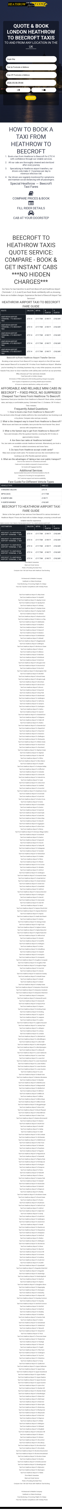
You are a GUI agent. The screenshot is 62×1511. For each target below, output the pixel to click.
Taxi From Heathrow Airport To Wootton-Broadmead (32, 1455)
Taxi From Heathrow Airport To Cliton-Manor (32, 763)
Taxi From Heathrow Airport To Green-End (31, 886)
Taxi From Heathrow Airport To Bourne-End (32, 667)
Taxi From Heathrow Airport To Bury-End (32, 692)
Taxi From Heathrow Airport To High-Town (31, 926)
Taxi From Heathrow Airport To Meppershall (32, 1087)
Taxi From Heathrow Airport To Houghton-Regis (32, 967)
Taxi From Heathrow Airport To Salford (31, 1210)
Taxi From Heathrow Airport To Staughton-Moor (32, 1286)
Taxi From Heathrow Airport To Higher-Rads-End (31, 935)
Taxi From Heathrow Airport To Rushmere (31, 1205)
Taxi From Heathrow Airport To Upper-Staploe (32, 1379)
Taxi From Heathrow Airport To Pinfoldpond (32, 1164)
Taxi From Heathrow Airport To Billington (32, 646)
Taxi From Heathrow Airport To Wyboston (31, 1469)
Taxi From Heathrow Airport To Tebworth (32, 1330)
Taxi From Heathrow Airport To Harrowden (31, 902)
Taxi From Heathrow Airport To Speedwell (31, 1267)
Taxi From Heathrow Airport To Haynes (31, 916)
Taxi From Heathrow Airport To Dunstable (31, 806)
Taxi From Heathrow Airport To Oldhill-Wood (31, 1142)
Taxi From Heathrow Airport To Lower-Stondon (32, 1068)
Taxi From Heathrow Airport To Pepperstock (32, 1156)
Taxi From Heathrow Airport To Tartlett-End (32, 1327)
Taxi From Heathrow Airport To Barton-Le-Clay (32, 621)
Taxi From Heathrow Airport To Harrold (31, 899)
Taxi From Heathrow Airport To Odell (32, 1134)
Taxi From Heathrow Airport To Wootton (32, 1461)
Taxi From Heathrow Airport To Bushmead (31, 697)
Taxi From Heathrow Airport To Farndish (32, 853)
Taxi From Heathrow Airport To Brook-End (31, 686)
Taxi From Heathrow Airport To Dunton (31, 809)
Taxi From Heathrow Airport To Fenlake (32, 858)
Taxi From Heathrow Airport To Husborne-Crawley (32, 976)
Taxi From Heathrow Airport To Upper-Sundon (32, 1385)
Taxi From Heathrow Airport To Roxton (31, 1202)
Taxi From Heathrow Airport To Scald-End (31, 1218)
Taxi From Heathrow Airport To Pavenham (31, 1150)
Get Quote (29, 98)
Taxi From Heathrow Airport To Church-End (32, 746)
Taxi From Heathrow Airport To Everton (31, 839)
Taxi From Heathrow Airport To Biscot (32, 651)
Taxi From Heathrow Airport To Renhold (32, 1188)
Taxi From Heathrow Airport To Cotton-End (32, 785)
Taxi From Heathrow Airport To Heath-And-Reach (31, 918)
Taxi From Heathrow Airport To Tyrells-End (31, 1365)
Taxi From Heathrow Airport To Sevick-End (31, 1224)
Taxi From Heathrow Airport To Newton (32, 1123)
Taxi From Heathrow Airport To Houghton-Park (32, 965)
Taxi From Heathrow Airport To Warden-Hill (32, 1390)
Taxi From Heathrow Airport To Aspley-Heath (31, 613)
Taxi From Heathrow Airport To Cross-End (31, 790)
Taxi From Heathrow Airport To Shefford (32, 1237)
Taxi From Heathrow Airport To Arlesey (31, 607)
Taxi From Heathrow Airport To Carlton (31, 711)
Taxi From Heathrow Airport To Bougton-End (31, 665)
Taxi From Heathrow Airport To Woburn (32, 1439)
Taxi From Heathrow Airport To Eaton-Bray (31, 820)
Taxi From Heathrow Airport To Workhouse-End (32, 1464)
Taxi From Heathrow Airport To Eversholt (32, 836)
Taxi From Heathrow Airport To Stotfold (32, 1308)
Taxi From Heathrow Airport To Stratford (32, 1311)
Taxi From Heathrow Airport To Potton (31, 1172)
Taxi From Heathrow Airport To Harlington (31, 896)
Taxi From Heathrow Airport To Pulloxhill (32, 1175)
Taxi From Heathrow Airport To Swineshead (32, 1325)
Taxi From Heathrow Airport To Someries (32, 1256)
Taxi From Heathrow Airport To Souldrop (32, 1259)
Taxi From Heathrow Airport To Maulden (32, 1082)
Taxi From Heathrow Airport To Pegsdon (32, 1153)
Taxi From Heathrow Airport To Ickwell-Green (31, 978)
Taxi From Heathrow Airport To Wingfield (32, 1431)
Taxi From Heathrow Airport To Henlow (31, 921)
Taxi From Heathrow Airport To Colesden (32, 774)
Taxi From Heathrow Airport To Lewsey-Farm (31, 1027)
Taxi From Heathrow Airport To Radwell (32, 1183)
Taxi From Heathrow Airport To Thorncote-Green (31, 1338)
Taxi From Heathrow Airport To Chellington (32, 738)
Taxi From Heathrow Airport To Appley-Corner (32, 602)
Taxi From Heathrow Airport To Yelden (31, 1475)
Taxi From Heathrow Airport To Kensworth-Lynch (31, 1000)
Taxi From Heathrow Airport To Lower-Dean (32, 1057)
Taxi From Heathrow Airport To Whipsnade (32, 1415)
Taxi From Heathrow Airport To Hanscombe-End (31, 894)
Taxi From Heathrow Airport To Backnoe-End (31, 618)
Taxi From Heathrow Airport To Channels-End (31, 727)
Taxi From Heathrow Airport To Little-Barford (31, 1038)
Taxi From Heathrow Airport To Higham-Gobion (32, 929)
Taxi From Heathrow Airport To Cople (32, 782)
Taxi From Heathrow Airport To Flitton (32, 861)
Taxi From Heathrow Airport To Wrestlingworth (32, 1466)
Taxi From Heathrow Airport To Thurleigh (32, 1344)
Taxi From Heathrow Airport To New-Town (31, 1117)
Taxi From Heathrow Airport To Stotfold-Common (32, 1305)
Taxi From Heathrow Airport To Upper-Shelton (32, 1376)
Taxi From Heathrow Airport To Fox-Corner (31, 866)
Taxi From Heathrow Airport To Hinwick (32, 940)
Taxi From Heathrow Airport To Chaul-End (31, 733)
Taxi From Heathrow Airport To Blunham (32, 656)
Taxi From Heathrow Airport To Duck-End (32, 798)
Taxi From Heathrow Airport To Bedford (32, 629)
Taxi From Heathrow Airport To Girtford (32, 872)
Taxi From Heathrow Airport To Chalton (31, 725)
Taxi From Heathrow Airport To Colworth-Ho (32, 779)
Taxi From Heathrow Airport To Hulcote (32, 973)
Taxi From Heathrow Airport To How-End (32, 970)
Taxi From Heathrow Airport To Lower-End (31, 1060)
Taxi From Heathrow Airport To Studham (32, 1316)
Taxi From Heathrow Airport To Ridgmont (32, 1191)
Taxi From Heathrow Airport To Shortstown (32, 1245)
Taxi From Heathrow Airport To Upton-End (31, 1387)
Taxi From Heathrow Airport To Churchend (31, 749)
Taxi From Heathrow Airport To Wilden (31, 1423)
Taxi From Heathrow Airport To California (32, 703)
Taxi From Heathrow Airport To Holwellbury (32, 951)
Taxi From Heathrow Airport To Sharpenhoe (32, 1232)
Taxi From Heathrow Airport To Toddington (32, 1355)
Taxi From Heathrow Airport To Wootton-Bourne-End (31, 1453)
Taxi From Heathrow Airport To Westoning (31, 1409)
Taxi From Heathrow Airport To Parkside (32, 1147)
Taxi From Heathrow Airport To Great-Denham (32, 883)
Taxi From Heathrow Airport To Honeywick (31, 959)
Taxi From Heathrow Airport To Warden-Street (32, 1393)
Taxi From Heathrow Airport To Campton (32, 706)
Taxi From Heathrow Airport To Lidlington (31, 1030)
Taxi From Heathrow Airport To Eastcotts (32, 817)
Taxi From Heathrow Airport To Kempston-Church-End (32, 989)
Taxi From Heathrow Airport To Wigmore (32, 1420)
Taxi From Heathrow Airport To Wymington (32, 1472)
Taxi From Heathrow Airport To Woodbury (31, 1445)
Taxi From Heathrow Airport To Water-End (31, 1398)
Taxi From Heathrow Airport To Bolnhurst (32, 659)
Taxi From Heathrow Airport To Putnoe (31, 1177)
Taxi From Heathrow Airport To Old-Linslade (32, 1136)
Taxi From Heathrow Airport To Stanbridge (31, 1275)
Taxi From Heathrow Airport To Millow (31, 1098)
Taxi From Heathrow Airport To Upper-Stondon (32, 1382)
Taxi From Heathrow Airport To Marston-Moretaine (32, 1079)
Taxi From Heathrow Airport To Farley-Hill (32, 847)
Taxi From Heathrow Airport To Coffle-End (31, 771)
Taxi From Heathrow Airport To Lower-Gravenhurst (32, 1063)
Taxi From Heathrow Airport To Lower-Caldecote (31, 1055)
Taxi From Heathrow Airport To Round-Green (31, 1199)
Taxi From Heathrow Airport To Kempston (31, 997)
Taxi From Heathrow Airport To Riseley (31, 1194)
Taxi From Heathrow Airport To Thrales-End (32, 1341)
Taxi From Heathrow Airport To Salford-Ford (32, 1207)
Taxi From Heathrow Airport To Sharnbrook (32, 1229)
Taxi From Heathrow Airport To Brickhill (32, 676)
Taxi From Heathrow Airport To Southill (31, 1265)
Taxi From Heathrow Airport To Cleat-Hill (32, 757)
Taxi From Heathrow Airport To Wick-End (32, 1417)
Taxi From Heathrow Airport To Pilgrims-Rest (31, 1161)
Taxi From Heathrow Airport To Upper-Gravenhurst (32, 1374)
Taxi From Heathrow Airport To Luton (32, 1074)
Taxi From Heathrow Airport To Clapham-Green (32, 752)
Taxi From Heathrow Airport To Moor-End (32, 1109)
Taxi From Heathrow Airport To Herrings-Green (32, 924)
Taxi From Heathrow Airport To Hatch (32, 907)
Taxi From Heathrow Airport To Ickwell (31, 981)
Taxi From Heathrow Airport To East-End (32, 812)
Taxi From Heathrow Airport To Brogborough (31, 681)
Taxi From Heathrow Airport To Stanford (32, 1281)
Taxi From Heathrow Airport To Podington (31, 1166)
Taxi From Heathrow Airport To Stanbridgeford (32, 1278)
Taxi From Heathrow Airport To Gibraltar (32, 869)
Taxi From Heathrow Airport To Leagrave (32, 1019)
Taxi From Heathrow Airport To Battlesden (31, 624)
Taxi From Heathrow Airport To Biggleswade (31, 643)
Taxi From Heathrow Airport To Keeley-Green (31, 986)
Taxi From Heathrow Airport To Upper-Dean (32, 1371)
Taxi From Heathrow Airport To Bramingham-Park (31, 673)
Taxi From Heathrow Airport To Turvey (32, 1363)
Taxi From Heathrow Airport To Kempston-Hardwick (31, 992)
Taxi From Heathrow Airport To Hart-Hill (32, 905)
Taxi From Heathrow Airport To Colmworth (31, 776)
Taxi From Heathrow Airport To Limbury (32, 1033)
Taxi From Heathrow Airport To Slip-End (32, 1251)
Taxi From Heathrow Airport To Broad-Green (32, 678)
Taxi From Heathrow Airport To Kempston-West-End (31, 995)
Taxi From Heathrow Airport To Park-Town (31, 1145)
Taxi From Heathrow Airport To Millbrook (32, 1096)
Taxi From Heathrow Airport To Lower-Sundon (32, 1071)
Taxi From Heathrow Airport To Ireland (31, 984)
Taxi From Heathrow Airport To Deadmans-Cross (31, 793)
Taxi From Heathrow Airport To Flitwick (31, 864)
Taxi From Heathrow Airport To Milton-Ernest (31, 1104)
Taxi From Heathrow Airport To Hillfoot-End (32, 937)
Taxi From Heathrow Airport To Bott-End (32, 662)
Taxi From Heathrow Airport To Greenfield (31, 888)
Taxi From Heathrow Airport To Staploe (32, 1284)
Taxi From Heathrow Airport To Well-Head (31, 1401)
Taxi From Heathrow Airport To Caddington (32, 700)
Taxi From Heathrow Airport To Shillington (31, 1243)
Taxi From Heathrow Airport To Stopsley (32, 1303)
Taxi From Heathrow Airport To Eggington (31, 826)
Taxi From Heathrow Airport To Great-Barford (31, 880)
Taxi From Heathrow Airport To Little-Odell (31, 1044)
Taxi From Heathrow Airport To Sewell (31, 1226)
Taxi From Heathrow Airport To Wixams (32, 1436)
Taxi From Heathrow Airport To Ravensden (31, 1186)
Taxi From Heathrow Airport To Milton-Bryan (32, 1101)
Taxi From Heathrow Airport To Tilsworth (32, 1346)
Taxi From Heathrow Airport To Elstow (31, 831)
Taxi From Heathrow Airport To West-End (32, 1404)
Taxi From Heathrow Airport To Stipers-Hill (31, 1297)
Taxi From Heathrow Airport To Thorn (32, 1335)
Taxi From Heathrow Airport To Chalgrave (32, 719)
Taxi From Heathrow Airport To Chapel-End (32, 730)
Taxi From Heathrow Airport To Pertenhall (32, 1158)
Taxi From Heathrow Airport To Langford (32, 1016)
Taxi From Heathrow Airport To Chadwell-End (31, 716)
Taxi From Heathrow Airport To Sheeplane (31, 1235)
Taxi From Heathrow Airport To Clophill (31, 766)
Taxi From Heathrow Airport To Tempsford (31, 1333)
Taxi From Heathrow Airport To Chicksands (32, 741)
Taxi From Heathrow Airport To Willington (31, 1425)
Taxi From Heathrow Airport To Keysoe (31, 1008)
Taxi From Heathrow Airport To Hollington (31, 946)
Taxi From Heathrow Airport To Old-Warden (32, 1139)
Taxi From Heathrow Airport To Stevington (31, 1292)
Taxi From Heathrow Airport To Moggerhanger (32, 1106)
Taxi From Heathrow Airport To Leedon (31, 1022)
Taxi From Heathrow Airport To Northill (31, 1128)
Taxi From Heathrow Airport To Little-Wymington (31, 1049)
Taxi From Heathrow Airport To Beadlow (32, 626)
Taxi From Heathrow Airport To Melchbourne (31, 1085)
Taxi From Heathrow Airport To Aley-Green (31, 596)
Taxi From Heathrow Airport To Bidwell (31, 640)
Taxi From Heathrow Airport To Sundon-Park (32, 1319)
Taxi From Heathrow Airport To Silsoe (32, 1248)
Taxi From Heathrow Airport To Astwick (32, 616)
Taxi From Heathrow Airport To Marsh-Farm (32, 1076)
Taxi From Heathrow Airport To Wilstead (32, 1428)
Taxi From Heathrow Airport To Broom (31, 689)
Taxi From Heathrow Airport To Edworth (32, 823)
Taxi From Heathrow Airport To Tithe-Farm (31, 1352)
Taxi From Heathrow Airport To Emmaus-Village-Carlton (31, 834)
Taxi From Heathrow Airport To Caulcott (32, 714)
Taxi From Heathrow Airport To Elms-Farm (31, 828)
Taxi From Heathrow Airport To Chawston (31, 736)
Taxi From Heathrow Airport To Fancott (31, 845)
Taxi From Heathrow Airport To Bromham (32, 684)
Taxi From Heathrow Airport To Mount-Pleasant (32, 1112)
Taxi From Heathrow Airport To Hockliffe (32, 943)
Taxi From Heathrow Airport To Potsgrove (31, 1169)
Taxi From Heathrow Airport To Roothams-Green (31, 1196)
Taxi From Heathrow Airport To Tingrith (31, 1349)
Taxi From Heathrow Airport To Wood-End (31, 1442)
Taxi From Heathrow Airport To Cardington (31, 708)
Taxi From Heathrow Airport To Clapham (32, 755)
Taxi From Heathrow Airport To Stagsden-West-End (31, 1270)
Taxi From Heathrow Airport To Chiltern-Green (31, 744)
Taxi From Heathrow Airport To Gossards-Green (32, 877)
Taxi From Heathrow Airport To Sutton (31, 1322)
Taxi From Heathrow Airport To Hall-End (32, 891)
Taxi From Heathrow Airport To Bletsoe (31, 654)
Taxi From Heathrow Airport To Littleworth (31, 1052)
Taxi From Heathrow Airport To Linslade (32, 1036)
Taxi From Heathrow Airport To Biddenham (32, 637)
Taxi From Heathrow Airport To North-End (31, 1126)
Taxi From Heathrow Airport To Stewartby (31, 1295)
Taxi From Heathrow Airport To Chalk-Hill (32, 722)
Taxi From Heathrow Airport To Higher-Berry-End (31, 932)
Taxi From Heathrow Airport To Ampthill (32, 599)
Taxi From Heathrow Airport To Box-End (32, 670)
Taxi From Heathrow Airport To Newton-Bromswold (31, 1120)
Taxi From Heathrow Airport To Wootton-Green (32, 1458)
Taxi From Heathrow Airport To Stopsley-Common (32, 1300)
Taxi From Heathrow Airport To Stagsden (32, 1273)
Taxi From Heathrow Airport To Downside (31, 796)
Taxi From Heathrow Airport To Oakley (31, 1131)
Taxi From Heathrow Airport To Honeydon (31, 956)
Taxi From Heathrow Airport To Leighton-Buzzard (32, 1025)
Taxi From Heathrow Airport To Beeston (32, 635)
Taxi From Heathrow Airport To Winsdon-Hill (32, 1434)
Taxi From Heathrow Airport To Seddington (32, 1221)
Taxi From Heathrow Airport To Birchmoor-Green (31, 648)
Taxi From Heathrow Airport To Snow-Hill (32, 1254)
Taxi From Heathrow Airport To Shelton (31, 1240)
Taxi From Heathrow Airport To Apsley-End (32, 605)
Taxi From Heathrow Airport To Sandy (32, 1215)
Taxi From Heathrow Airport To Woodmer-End (32, 1447)
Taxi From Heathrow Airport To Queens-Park (32, 1180)
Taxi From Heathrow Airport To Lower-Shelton (32, 1066)
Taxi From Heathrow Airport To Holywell (32, 954)
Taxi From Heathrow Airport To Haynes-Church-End (32, 910)
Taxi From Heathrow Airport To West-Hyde (31, 1406)
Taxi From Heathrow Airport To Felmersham (32, 856)
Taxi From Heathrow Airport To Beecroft (32, 632)
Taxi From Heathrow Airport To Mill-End (32, 1093)
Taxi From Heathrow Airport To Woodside (31, 1450)
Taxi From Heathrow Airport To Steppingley (32, 1289)
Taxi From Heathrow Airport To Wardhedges (32, 1395)
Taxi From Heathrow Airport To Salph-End (31, 1213)
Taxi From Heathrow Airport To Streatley (32, 1314)
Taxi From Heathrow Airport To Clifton (31, 760)
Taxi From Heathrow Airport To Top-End (32, 1357)
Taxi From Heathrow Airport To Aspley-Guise (31, 610)
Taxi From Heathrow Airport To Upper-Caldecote (31, 1368)
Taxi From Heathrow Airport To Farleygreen (32, 850)
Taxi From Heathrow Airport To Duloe (32, 804)
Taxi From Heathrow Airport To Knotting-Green (32, 1011)
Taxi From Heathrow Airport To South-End (31, 1262)
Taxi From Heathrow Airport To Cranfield (32, 787)
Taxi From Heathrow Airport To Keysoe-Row (32, 1006)
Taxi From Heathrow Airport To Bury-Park (32, 695)
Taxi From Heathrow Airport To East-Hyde (31, 815)
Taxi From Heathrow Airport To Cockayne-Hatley (31, 768)
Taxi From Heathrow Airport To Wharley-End (32, 1412)
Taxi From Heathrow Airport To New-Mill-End (31, 1115)
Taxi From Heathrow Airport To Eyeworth (32, 842)
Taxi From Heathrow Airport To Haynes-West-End (32, 913)
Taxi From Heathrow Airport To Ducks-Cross (32, 801)
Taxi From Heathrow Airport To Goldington (32, 875)
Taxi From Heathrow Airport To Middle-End (32, 1090)
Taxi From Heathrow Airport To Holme (31, 948)
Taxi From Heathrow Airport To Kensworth (31, 1003)
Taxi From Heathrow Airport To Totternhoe (31, 1360)
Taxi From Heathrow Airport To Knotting (32, 1014)
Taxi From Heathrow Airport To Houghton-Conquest (31, 962)
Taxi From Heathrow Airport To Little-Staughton (32, 1046)
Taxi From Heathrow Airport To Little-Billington (32, 1041)
